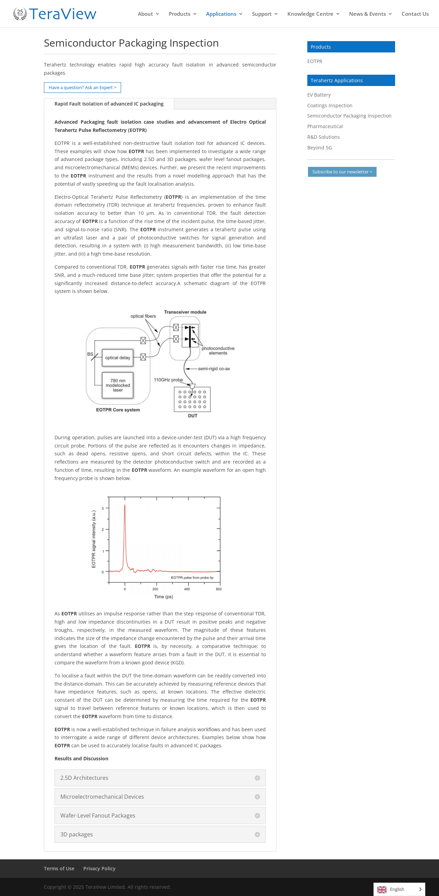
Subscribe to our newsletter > (342, 172)
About (145, 14)
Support (262, 14)
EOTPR (314, 61)
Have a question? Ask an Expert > (82, 87)
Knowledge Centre (310, 14)
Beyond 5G (319, 147)
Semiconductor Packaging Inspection (349, 115)
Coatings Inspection (330, 105)
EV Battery (319, 94)
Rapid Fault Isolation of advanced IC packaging (109, 103)
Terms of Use (59, 868)
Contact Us (415, 14)
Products (179, 14)
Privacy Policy (99, 868)
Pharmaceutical (325, 126)
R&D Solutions (323, 137)
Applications (221, 14)
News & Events (367, 14)
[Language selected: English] (399, 889)
